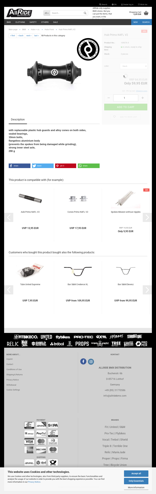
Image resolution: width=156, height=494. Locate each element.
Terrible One (120, 449)
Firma (124, 461)
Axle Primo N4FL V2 (30, 215)
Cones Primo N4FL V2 (77, 215)
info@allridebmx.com (114, 398)
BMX (9, 22)
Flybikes (121, 436)
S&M (122, 430)
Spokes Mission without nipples (125, 215)
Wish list (142, 5)
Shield (124, 442)
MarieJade (118, 455)
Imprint (9, 362)
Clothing (20, 22)
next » (28, 38)
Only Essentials (136, 481)
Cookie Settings (13, 393)
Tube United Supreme (30, 287)
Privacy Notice (34, 482)
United (114, 430)
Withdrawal (11, 388)
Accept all (136, 473)
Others (45, 22)
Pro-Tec (109, 436)
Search (103, 5)
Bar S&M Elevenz (126, 287)
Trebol (114, 442)
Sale (55, 22)
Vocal (105, 442)
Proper (106, 461)
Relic (107, 455)
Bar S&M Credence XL (78, 287)
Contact (9, 367)
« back (20, 38)
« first (12, 38)
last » (36, 38)
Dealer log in (127, 5)
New (135, 22)
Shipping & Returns (14, 377)
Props (115, 461)
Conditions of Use (14, 372)
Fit (106, 430)
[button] (19, 169)
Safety (33, 22)
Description (18, 122)
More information (136, 487)
